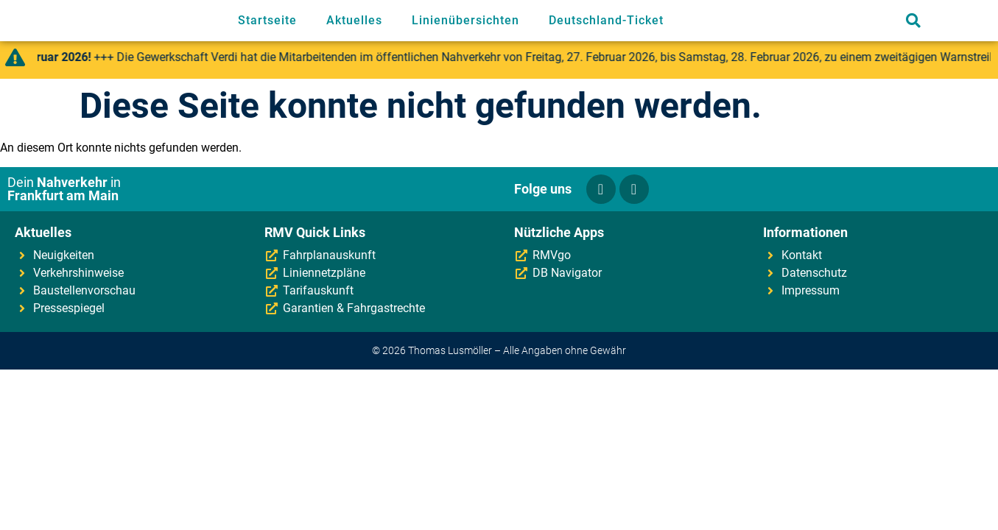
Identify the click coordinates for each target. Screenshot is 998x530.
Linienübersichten (465, 20)
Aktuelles (354, 20)
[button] (913, 21)
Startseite (267, 20)
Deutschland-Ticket (606, 20)
